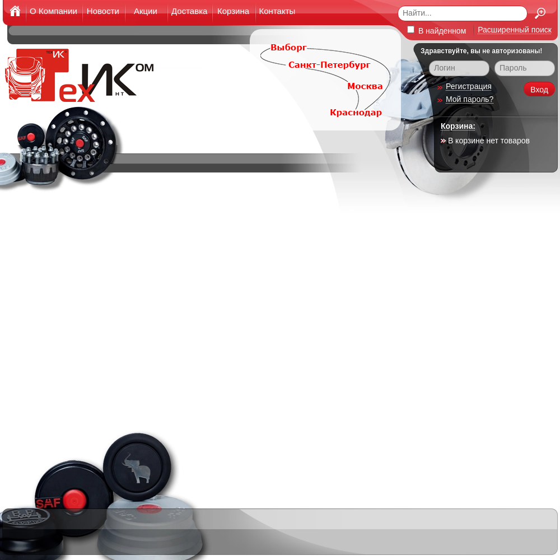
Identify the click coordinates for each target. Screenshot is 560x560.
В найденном (436, 30)
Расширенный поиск (515, 29)
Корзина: (458, 126)
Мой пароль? (469, 99)
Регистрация (469, 86)
